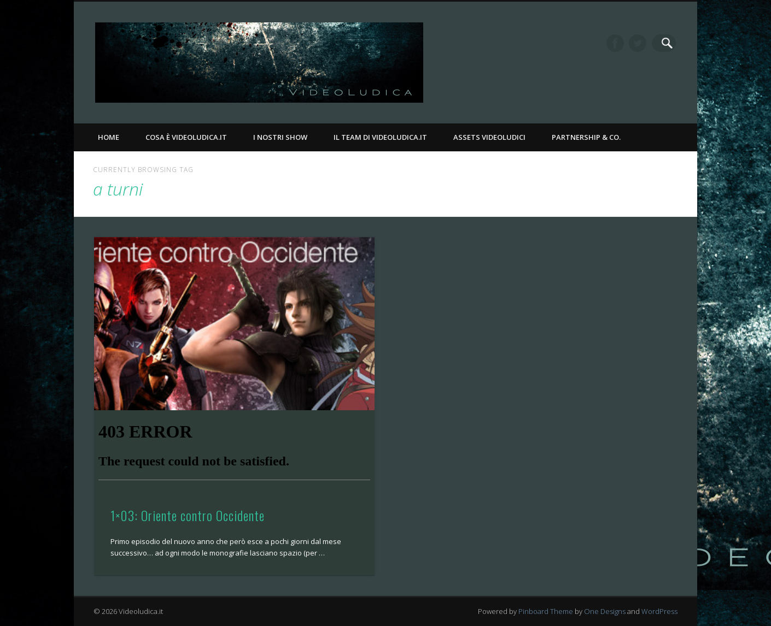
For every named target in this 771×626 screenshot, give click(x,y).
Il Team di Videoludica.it (380, 137)
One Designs (605, 611)
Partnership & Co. (586, 137)
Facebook (622, 43)
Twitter (644, 43)
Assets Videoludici (489, 137)
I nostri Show (280, 137)
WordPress (659, 611)
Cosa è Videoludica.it (186, 137)
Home (108, 137)
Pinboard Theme (545, 611)
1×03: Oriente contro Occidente (187, 515)
